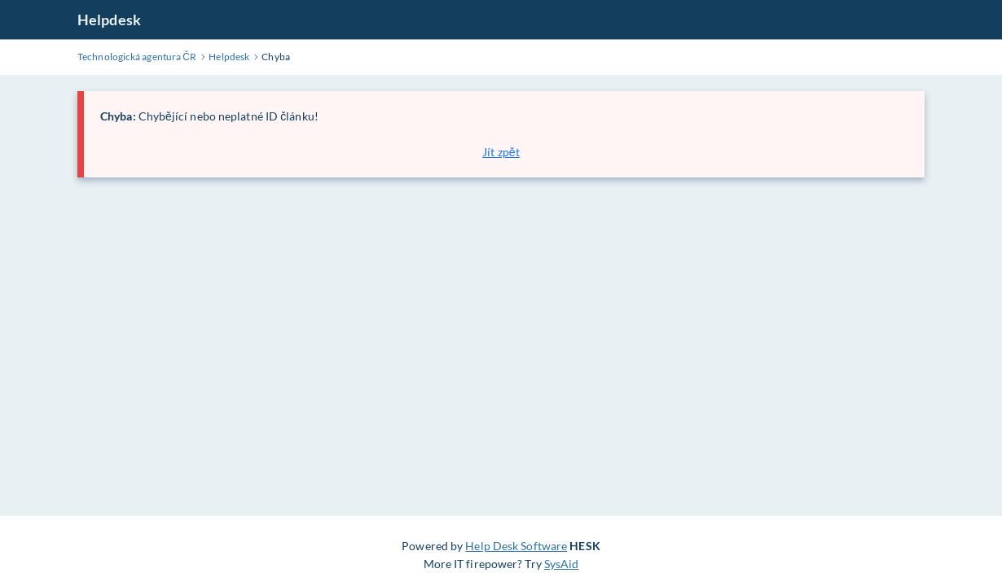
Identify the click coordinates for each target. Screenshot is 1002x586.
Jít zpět (501, 152)
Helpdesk (109, 19)
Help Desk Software (516, 546)
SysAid (561, 564)
